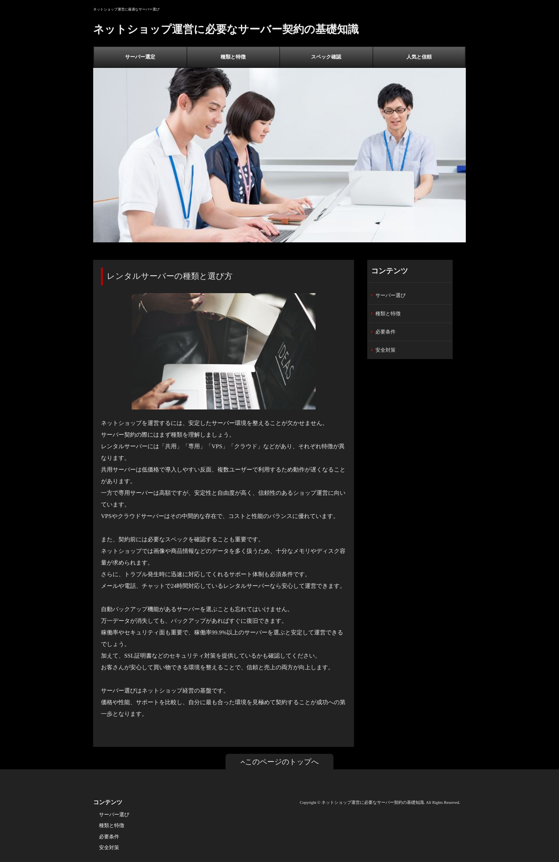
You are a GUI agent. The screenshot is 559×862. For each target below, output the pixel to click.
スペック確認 (326, 57)
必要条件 (385, 332)
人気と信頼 (419, 57)
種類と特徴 (233, 57)
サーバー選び (390, 295)
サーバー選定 (140, 57)
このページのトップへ (279, 762)
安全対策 (385, 350)
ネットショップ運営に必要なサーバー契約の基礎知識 (226, 29)
